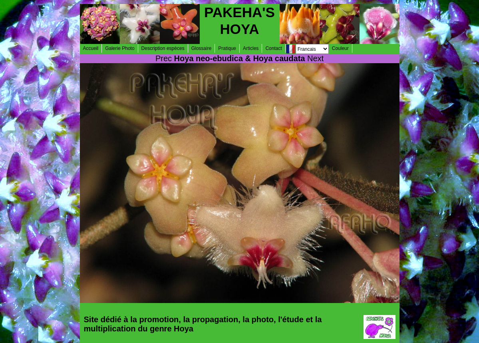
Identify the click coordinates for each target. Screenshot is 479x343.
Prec (163, 58)
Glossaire (201, 48)
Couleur (340, 48)
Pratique (227, 48)
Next (315, 58)
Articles (250, 48)
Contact (273, 48)
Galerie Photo (119, 48)
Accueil (91, 48)
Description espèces (163, 48)
